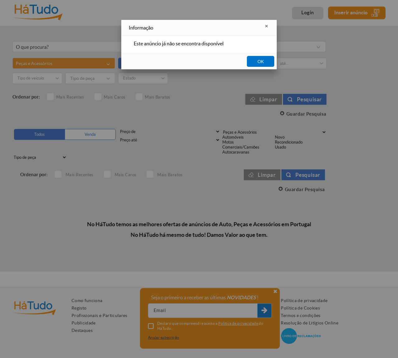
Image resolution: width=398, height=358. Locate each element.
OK (260, 61)
